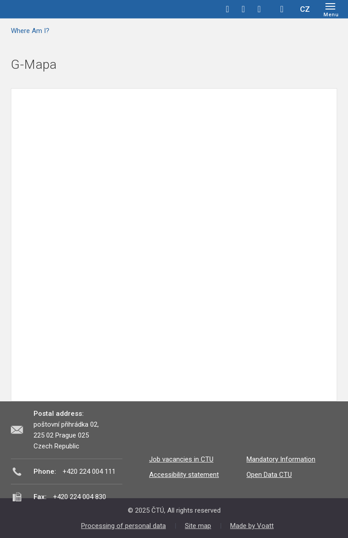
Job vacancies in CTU (181, 459)
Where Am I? (30, 31)
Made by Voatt (252, 526)
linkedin (259, 9)
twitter (243, 9)
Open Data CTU (269, 475)
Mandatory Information (280, 459)
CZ (305, 9)
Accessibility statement (184, 475)
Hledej (281, 9)
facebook (227, 9)
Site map (198, 526)
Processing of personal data (123, 526)
